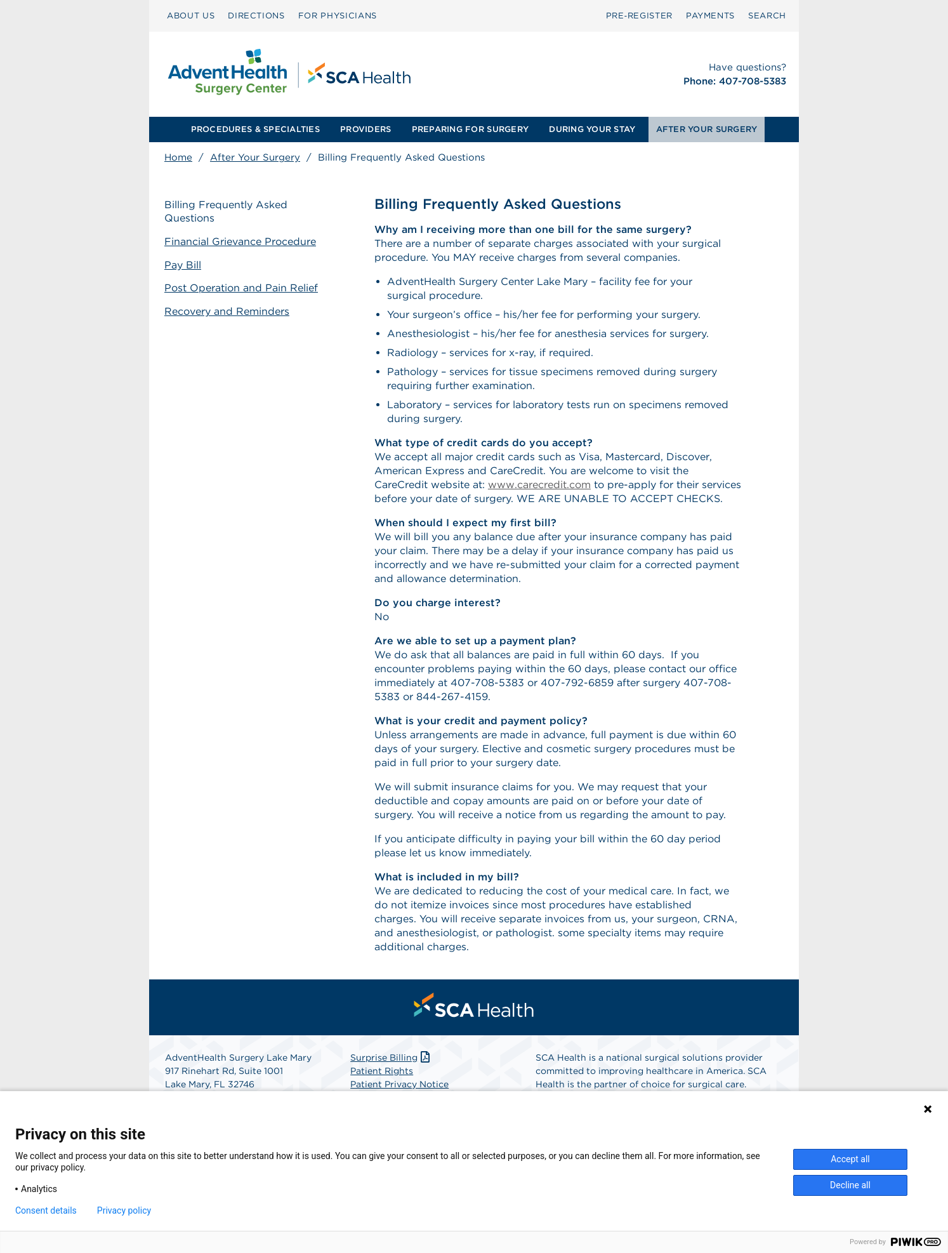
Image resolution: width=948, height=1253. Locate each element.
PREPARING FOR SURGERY (470, 129)
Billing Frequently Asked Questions (225, 211)
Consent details (46, 1210)
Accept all (850, 1159)
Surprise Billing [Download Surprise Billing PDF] (391, 1057)
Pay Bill (182, 265)
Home (178, 157)
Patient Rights (381, 1071)
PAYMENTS (710, 15)
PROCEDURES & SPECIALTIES (255, 129)
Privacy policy (124, 1210)
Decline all (850, 1185)
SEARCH (767, 15)
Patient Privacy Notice (399, 1084)
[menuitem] (191, 16)
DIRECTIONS (256, 15)
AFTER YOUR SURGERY (707, 129)
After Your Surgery (255, 157)
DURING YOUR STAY (592, 129)
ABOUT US (190, 15)
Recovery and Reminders (226, 311)
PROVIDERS (365, 129)
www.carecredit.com (539, 485)
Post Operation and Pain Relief (241, 288)
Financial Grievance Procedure (240, 241)
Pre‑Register (639, 15)
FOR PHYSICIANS (337, 15)
